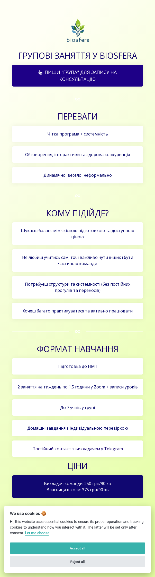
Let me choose (37, 533)
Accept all (77, 548)
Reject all (77, 561)
